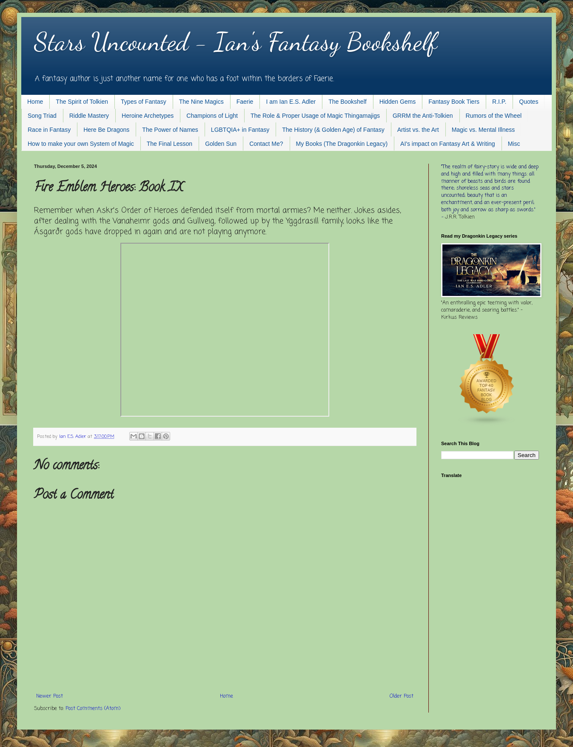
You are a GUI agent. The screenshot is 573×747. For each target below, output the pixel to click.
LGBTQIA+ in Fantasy (240, 129)
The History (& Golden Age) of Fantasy (333, 129)
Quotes (528, 101)
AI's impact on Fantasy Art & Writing (447, 143)
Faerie (245, 101)
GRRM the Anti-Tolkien (423, 115)
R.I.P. (499, 101)
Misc (514, 143)
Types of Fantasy (143, 101)
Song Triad (42, 115)
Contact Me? (266, 143)
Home (35, 101)
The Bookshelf (347, 101)
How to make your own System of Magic (81, 143)
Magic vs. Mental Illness (483, 129)
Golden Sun (221, 143)
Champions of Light (212, 115)
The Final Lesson (169, 143)
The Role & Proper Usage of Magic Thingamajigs (315, 115)
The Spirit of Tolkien (82, 101)
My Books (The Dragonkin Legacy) (342, 143)
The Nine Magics (201, 101)
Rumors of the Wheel (494, 115)
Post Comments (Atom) (93, 709)
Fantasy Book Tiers (453, 101)
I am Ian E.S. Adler (291, 101)
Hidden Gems (397, 101)
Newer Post (49, 696)
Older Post (401, 696)
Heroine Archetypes (148, 115)
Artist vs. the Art (418, 129)
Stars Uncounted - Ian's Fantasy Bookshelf (235, 41)
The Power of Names (170, 129)
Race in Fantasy (49, 129)
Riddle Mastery (89, 115)
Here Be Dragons (106, 129)
